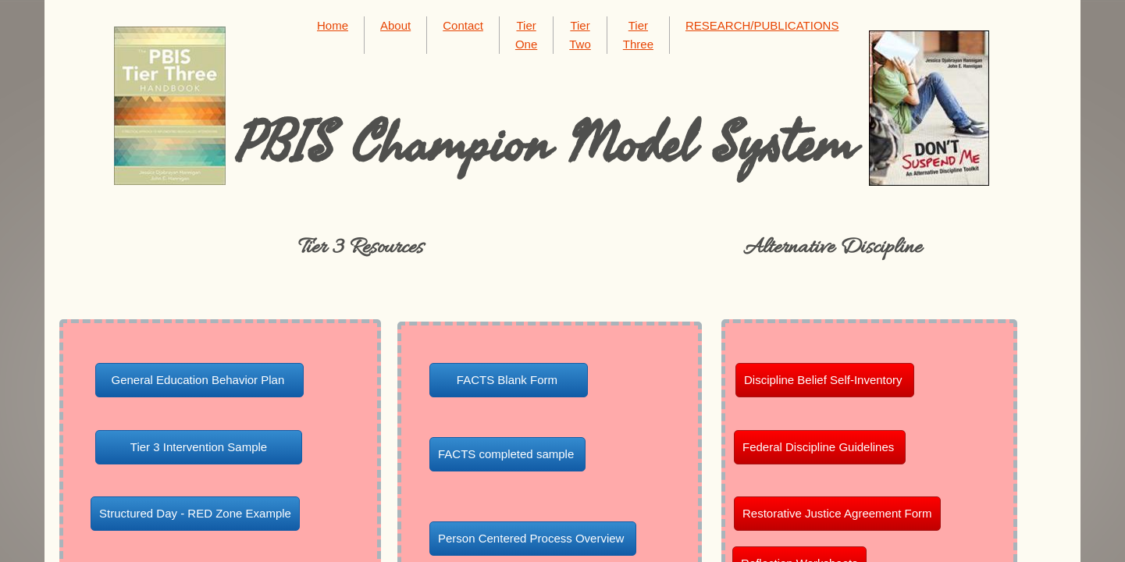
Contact (463, 25)
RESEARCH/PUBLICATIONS (761, 25)
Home (332, 25)
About (395, 25)
